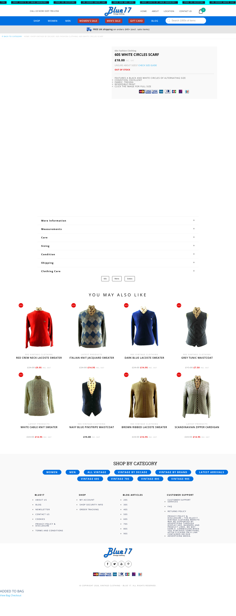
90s (126, 533)
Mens (117, 278)
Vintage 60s (90, 478)
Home (143, 11)
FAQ (170, 506)
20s (126, 500)
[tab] (118, 220)
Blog (154, 20)
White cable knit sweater (39, 427)
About (155, 11)
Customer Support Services (179, 501)
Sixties (129, 278)
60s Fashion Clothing (67, 36)
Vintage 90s (180, 478)
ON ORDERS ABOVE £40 (98, 2)
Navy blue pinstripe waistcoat (91, 427)
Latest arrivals (211, 472)
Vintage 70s (120, 478)
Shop (37, 20)
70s (126, 524)
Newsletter (43, 509)
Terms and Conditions (49, 530)
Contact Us (185, 11)
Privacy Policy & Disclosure (46, 525)
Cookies (40, 519)
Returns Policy (177, 511)
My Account (87, 500)
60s (105, 278)
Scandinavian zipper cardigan (197, 427)
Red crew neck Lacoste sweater (39, 357)
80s (126, 528)
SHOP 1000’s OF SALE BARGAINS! (34, 2)
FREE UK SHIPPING (68, 2)
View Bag (5, 595)
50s (126, 514)
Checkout (16, 595)
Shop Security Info (91, 504)
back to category (12, 36)
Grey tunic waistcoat (197, 357)
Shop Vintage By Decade (43, 36)
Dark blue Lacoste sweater (144, 357)
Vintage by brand (173, 472)
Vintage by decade (132, 472)
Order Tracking (89, 509)
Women (52, 20)
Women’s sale (88, 20)
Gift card (136, 20)
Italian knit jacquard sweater (91, 357)
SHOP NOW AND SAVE (127, 2)
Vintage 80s (150, 478)
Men (68, 20)
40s (126, 509)
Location (169, 11)
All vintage (97, 472)
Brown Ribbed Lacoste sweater (144, 427)
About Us (41, 500)
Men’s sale (114, 20)
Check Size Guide (147, 65)
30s (126, 504)
